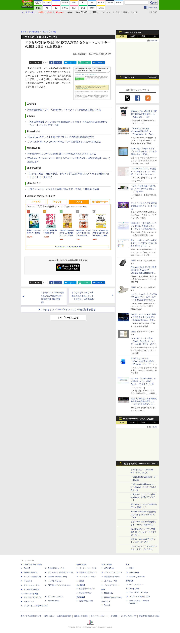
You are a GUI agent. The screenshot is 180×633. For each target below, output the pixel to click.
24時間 (132, 36)
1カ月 (154, 36)
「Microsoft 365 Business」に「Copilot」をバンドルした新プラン (144, 487)
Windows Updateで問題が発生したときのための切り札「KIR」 (143, 514)
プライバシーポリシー (99, 616)
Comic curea (134, 572)
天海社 (131, 568)
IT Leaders (28, 581)
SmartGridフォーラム (56, 568)
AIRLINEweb (109, 568)
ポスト (37, 62)
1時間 (121, 36)
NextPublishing (53, 601)
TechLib (107, 605)
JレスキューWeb (110, 581)
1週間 (143, 36)
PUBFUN (129, 581)
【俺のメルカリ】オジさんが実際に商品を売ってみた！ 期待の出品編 (63, 189)
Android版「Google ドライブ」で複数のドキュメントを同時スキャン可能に (144, 151)
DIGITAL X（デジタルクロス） (59, 585)
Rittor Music (81, 565)
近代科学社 (80, 597)
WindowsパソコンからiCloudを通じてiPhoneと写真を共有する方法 (61, 154)
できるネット (29, 602)
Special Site (128, 77)
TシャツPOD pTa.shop (138, 592)
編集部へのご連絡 (81, 616)
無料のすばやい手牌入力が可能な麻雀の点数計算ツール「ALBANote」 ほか (144, 114)
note (86, 62)
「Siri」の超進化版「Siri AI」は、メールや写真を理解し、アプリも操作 (144, 189)
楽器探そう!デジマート (88, 572)
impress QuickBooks (137, 577)
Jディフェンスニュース (113, 572)
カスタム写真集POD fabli (139, 597)
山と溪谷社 (80, 585)
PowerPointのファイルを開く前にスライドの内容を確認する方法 (60, 137)
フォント (134, 12)
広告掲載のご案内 (64, 616)
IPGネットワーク (133, 589)
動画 (125, 12)
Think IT (27, 568)
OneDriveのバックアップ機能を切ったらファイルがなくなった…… (144, 532)
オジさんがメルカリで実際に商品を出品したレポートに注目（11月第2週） (83, 295)
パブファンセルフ (136, 584)
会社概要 (114, 616)
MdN (103, 589)
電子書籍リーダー (100, 202)
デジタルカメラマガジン (33, 597)
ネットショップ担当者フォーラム (61, 572)
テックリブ (105, 602)
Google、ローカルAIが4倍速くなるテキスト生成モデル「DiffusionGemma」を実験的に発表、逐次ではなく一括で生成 (144, 320)
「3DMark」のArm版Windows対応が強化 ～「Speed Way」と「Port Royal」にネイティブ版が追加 (143, 134)
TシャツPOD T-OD (87, 577)
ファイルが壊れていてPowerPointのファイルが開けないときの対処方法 (64, 141)
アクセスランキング (132, 32)
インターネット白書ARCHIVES (36, 606)
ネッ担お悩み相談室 (31, 589)
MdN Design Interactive (113, 597)
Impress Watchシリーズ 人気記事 (138, 419)
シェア (57, 62)
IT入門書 (78, 202)
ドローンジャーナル (31, 585)
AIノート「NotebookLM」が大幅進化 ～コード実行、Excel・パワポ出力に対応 (143, 381)
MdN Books (108, 593)
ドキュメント (107, 12)
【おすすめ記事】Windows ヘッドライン (140, 464)
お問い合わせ (49, 616)
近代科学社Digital (86, 601)
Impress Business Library (57, 577)
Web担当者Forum (30, 572)
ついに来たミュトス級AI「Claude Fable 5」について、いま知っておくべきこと (144, 341)
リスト (45, 62)
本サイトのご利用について (31, 616)
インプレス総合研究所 (32, 577)
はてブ (72, 62)
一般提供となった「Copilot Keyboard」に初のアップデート (143, 497)
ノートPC (35, 202)
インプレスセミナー (55, 581)
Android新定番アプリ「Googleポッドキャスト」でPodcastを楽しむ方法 (64, 110)
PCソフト (57, 202)
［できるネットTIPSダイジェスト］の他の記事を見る (68, 309)
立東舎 (81, 581)
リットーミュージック (87, 568)
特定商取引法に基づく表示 (149, 616)
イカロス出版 (106, 565)
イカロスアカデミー (112, 585)
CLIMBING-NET (85, 593)
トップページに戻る (68, 317)
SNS (117, 12)
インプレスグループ (128, 616)
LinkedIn (101, 62)
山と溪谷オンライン (87, 589)
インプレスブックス (55, 597)
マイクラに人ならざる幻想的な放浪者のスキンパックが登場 (144, 206)
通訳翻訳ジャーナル (112, 577)
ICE (127, 565)
